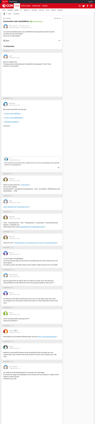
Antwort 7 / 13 (8, 247)
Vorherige (8, 18)
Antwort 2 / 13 (8, 98)
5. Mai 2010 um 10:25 (14, 160)
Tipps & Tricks (25, 6)
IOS (21, 10)
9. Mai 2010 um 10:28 (14, 332)
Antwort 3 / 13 (8, 173)
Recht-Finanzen (13, 1)
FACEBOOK (53, 10)
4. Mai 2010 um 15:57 (14, 57)
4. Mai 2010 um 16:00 (14, 238)
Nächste (56, 18)
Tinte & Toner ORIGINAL (12, 113)
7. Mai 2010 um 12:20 (14, 314)
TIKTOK (47, 10)
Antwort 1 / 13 (8, 51)
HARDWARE (60, 10)
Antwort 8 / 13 (8, 269)
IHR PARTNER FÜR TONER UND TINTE (31, 227)
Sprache (91, 1)
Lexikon (44, 6)
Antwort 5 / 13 (8, 211)
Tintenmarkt (25, 185)
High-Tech (4, 1)
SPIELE (4, 10)
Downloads (36, 6)
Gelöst (33, 21)
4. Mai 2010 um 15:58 (14, 180)
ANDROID (16, 10)
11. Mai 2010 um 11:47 (26, 27)
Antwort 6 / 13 (8, 231)
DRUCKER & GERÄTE (11, 122)
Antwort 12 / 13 (8, 341)
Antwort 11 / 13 (8, 325)
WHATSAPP (41, 10)
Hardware (16, 13)
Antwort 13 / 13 (8, 361)
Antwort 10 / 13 (8, 307)
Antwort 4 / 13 (8, 196)
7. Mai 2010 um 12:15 (14, 254)
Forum (17, 6)
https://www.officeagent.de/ (47, 337)
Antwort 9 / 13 (8, 287)
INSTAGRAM (34, 10)
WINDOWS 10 (27, 10)
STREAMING (10, 10)
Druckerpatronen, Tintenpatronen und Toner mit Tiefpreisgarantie (35, 243)
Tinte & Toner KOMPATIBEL (13, 118)
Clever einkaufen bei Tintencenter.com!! (16, 207)
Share (7, 40)
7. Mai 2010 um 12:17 (14, 276)
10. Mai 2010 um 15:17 (15, 348)
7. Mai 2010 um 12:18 (14, 294)
